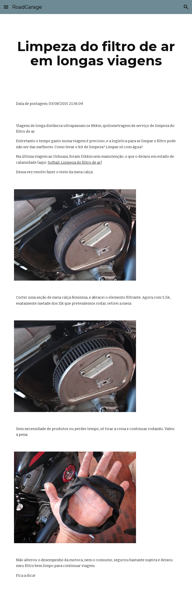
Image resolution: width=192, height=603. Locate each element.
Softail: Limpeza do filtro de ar (74, 162)
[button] (6, 7)
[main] (96, 53)
